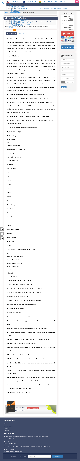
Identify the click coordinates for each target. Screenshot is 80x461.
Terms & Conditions (8, 426)
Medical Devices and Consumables (21, 22)
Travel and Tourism (17, 25)
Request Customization (68, 47)
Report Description (11, 33)
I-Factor (12, 30)
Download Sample (33, 408)
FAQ (5, 423)
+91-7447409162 (47, 1)
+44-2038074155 (31, 1)
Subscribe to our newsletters (18, 456)
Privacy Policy (7, 430)
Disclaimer (6, 428)
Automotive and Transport (19, 8)
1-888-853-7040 (14, 1)
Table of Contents (23, 33)
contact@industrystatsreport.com (64, 2)
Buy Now (68, 33)
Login (77, 1)
